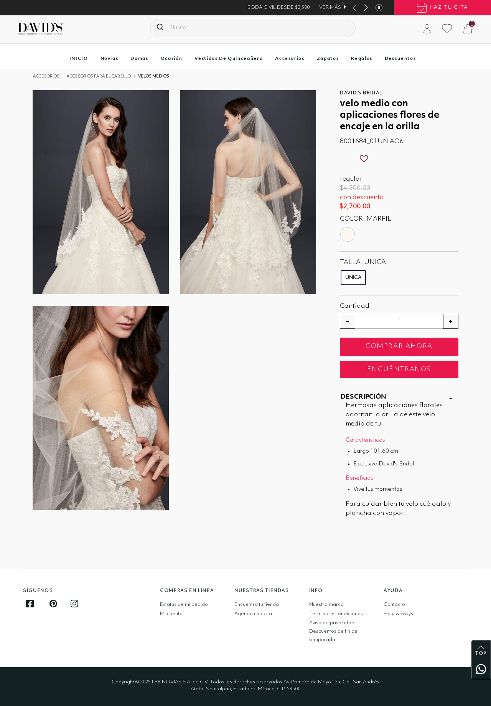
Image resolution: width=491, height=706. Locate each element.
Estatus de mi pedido (184, 604)
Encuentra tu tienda (256, 604)
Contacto (394, 604)
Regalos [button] (361, 58)
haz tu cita (442, 7)
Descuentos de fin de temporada (333, 635)
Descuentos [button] (400, 58)
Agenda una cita (253, 613)
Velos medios (153, 76)
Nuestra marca (326, 604)
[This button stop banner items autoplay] (379, 7)
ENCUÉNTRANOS (399, 369)
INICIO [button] (78, 58)
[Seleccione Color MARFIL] (348, 234)
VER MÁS (330, 7)
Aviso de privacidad (331, 622)
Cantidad (354, 306)
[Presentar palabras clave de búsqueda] (160, 26)
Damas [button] (139, 58)
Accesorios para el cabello (99, 76)
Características (365, 440)
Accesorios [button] (290, 58)
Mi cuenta (171, 613)
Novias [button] (110, 58)
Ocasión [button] (172, 58)
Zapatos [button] (328, 58)
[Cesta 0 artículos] (471, 28)
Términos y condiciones (336, 613)
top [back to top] (481, 650)
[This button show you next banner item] (366, 7)
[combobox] (253, 28)
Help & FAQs (398, 613)
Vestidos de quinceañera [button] (228, 58)
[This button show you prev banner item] (354, 7)
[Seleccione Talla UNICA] (356, 279)
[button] (427, 28)
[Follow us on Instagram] (74, 603)
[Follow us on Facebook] (30, 603)
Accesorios (46, 76)
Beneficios (359, 478)
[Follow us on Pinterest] (53, 603)
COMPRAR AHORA (399, 346)
